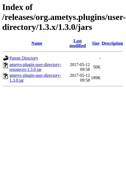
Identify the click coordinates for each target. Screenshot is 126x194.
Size (96, 43)
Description (112, 43)
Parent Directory (23, 58)
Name (37, 43)
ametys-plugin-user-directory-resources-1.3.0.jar (35, 67)
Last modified (78, 43)
